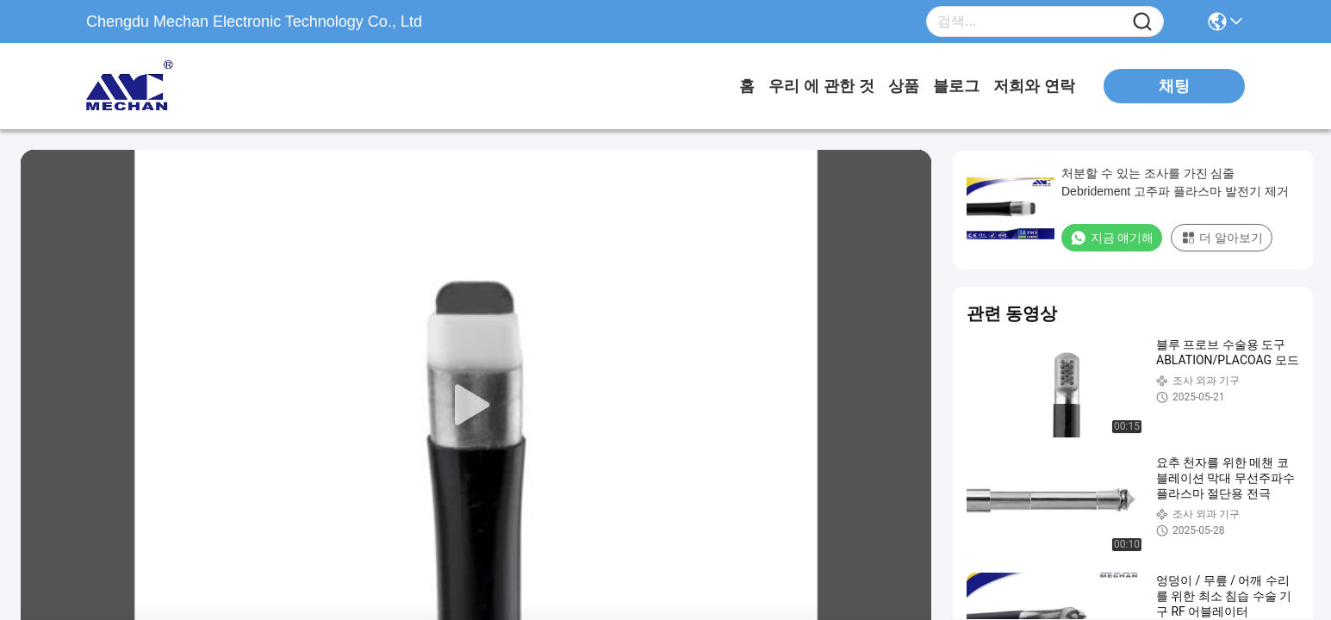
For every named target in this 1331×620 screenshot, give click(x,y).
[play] (476, 405)
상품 (903, 86)
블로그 (956, 86)
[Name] (1142, 22)
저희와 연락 (1034, 86)
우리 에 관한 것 (821, 86)
